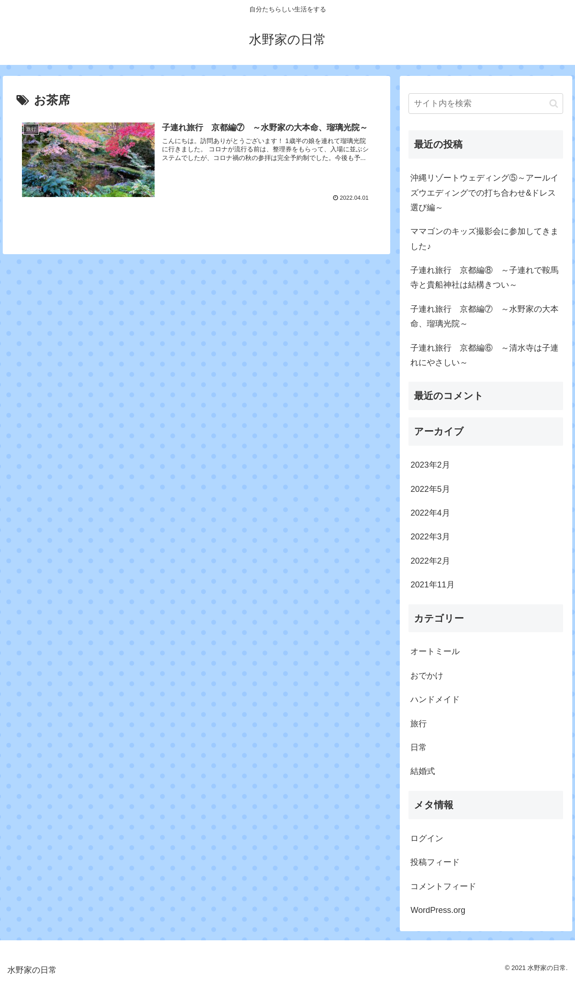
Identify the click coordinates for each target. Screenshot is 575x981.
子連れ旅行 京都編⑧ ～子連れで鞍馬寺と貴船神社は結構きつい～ (484, 277)
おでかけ (426, 675)
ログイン (426, 838)
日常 (418, 747)
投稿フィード (435, 862)
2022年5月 (430, 489)
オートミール (435, 651)
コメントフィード (443, 886)
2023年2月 (430, 464)
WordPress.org (437, 910)
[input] (485, 103)
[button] (554, 103)
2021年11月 (432, 584)
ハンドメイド (435, 699)
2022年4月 (430, 512)
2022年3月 (430, 536)
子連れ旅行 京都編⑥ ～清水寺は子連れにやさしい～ (484, 355)
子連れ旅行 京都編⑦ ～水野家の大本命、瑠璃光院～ (484, 316)
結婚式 (422, 771)
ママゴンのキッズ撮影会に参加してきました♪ (484, 239)
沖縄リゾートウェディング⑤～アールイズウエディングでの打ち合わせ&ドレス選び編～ (484, 192)
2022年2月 (430, 560)
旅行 (418, 723)
